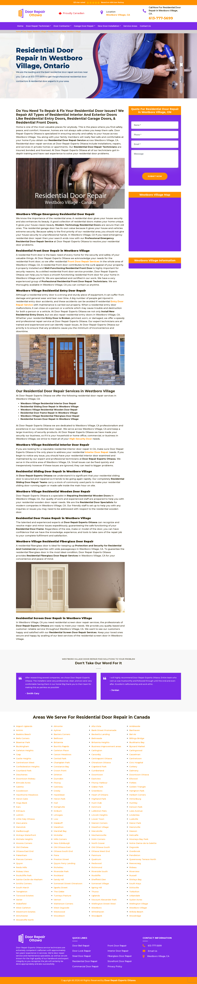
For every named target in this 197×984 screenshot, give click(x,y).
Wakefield (21, 903)
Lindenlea (134, 815)
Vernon (57, 899)
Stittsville (134, 887)
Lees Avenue (136, 811)
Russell (133, 875)
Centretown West (25, 762)
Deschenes (22, 774)
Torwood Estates (25, 895)
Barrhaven (134, 730)
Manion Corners (99, 823)
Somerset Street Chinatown (68, 883)
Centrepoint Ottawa (102, 758)
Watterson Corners (64, 903)
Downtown (97, 774)
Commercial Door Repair (85, 966)
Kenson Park (136, 807)
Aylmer (57, 730)
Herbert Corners (137, 795)
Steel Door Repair (81, 956)
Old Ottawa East (62, 847)
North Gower (98, 843)
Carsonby (96, 754)
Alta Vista (96, 726)
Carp (18, 754)
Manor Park (135, 823)
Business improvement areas (106, 746)
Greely (57, 791)
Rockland (59, 875)
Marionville (135, 827)
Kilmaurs (20, 811)
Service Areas (130, 26)
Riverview (134, 871)
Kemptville (59, 807)
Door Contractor (62, 26)
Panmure (96, 855)
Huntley (133, 803)
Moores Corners (24, 843)
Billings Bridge (136, 738)
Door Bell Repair (80, 945)
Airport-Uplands (24, 726)
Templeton (22, 891)
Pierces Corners (24, 859)
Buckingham (22, 746)
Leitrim (20, 815)
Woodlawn (59, 916)
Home (20, 26)
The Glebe (59, 891)
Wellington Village (138, 903)
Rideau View (22, 871)
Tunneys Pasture (63, 895)
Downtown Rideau (26, 778)
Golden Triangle (137, 786)
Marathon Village (100, 827)
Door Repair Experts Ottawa (119, 980)
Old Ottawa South (101, 847)
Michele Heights (24, 839)
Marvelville (97, 831)
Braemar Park (23, 742)
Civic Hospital (136, 762)
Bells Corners (23, 738)
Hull (56, 803)
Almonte (58, 726)
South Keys (135, 883)
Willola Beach (136, 911)
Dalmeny (134, 770)
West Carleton (23, 907)
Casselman (135, 754)
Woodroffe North (25, 920)
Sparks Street (61, 887)
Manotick (21, 827)
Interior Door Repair (118, 951)
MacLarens (22, 823)
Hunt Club (96, 803)
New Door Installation (108, 26)
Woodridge (135, 916)
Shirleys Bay (135, 879)
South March (22, 887)
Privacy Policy (115, 966)
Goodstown (22, 791)
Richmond (96, 867)
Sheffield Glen (98, 879)
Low (56, 819)
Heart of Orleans (100, 795)
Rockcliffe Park (24, 875)
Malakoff (58, 823)
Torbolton (134, 891)
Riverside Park (61, 871)
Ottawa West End (100, 851)
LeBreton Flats (99, 811)
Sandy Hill (59, 879)
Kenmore (96, 807)
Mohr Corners (98, 839)
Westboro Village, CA (118, 15)
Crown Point (60, 770)
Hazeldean (59, 795)
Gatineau (58, 786)
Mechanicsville (99, 835)
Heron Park (60, 799)
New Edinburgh (62, 843)
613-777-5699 (161, 18)
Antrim (19, 730)
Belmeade (96, 738)
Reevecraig (135, 863)
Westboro (96, 907)
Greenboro (97, 791)
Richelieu (58, 867)
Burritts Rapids (62, 746)
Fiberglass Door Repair (120, 956)
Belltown (58, 738)
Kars (18, 807)
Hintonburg (135, 799)
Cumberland (98, 770)
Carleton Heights (25, 750)
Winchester (22, 916)
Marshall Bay (60, 831)
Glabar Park (97, 786)
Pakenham (22, 855)
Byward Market (137, 746)
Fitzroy (57, 782)
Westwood (59, 911)
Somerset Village (100, 883)
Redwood (96, 863)
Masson (133, 831)
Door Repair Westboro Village (34, 32)
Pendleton (134, 855)
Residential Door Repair (84, 961)
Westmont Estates (26, 911)
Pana (56, 855)
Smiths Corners (24, 883)
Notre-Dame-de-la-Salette (143, 843)
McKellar (58, 835)
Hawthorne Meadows (27, 795)
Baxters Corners (62, 734)
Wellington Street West (103, 903)
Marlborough (23, 831)
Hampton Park (137, 791)
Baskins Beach (23, 734)
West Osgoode (62, 907)
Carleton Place (61, 750)
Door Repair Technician (38, 26)
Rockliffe (96, 875)
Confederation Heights (28, 766)
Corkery (133, 766)
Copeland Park (99, 766)
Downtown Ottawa (139, 774)
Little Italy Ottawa (25, 819)
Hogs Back (22, 803)
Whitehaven (97, 911)
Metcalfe (134, 835)
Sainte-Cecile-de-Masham (29, 879)
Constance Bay (62, 766)
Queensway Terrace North (143, 859)
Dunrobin (58, 778)
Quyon (19, 863)
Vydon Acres (136, 899)
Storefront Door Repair (120, 961)
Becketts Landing (100, 734)
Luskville (133, 819)
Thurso (95, 891)
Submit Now (155, 176)
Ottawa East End (25, 851)
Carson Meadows (63, 754)
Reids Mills (21, 867)
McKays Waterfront (26, 835)
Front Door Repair (117, 945)
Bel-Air (132, 734)
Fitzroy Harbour (99, 782)
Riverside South (99, 871)
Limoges (58, 815)
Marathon (59, 827)
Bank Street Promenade (104, 730)
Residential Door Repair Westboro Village (64, 32)
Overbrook (135, 851)
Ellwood (133, 778)
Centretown (135, 758)
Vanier (19, 899)
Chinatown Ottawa (101, 762)
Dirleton (58, 774)
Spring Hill (96, 887)
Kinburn (58, 811)
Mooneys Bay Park (139, 839)
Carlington (96, 750)
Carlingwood (136, 750)
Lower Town (97, 819)
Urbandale (134, 895)
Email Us (152, 951)
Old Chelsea (22, 847)
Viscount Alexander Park (104, 899)
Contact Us (145, 26)
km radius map (154, 226)
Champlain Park (62, 762)
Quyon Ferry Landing (65, 863)
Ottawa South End (63, 851)
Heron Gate (22, 799)
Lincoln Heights (99, 815)
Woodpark (97, 916)
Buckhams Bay (137, 742)
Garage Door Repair (84, 26)
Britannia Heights (100, 742)
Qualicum (96, 859)
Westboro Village (138, 907)
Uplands (95, 895)
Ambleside (135, 726)
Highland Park (98, 799)
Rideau (133, 867)
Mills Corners (60, 839)
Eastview (96, 778)
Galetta (20, 786)
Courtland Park (24, 770)
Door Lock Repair (81, 951)
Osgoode (134, 847)
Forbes (133, 782)
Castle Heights (24, 758)
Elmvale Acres (23, 782)
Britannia (58, 742)
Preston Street (61, 859)
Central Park (60, 758)
